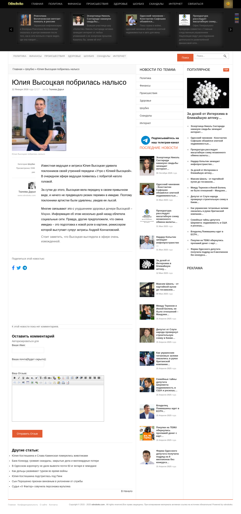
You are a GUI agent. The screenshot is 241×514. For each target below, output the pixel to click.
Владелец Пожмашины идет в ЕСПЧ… (167, 408)
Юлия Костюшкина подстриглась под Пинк (37, 476)
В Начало (126, 491)
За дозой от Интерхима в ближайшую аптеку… (163, 264)
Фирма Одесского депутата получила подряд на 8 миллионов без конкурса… (167, 456)
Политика (55, 4)
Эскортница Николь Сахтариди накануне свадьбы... (99, 18)
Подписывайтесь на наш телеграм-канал (160, 140)
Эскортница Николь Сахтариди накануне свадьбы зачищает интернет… (167, 163)
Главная (37, 4)
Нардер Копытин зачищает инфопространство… (167, 241)
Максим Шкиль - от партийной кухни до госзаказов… (167, 286)
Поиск (185, 57)
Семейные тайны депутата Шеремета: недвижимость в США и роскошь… (166, 385)
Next (230, 29)
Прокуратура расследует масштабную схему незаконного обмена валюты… (167, 216)
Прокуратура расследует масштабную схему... (205, 18)
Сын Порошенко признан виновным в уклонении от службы (47, 481)
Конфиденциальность (28, 505)
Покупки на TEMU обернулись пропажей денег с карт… (166, 431)
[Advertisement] (103, 121)
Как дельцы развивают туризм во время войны (39, 471)
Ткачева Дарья (56, 89)
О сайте (43, 505)
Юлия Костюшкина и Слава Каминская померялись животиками (50, 455)
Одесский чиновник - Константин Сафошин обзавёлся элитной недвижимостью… (209, 141)
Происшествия (97, 4)
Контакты (53, 505)
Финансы (74, 4)
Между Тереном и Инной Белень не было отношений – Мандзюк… (167, 310)
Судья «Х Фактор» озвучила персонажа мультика (41, 486)
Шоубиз (138, 4)
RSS (228, 4)
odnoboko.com (98, 504)
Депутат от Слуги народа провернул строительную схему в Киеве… (167, 333)
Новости (15, 4)
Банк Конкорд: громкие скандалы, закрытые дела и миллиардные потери (55, 460)
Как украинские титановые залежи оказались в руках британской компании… (167, 358)
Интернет (175, 4)
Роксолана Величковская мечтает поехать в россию (47, 18)
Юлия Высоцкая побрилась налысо (58, 69)
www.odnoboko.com (27, 195)
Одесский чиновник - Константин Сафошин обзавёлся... (153, 18)
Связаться (195, 4)
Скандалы (156, 4)
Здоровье (121, 4)
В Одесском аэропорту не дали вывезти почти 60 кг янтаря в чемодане (54, 465)
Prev (11, 29)
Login (219, 4)
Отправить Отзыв (27, 433)
